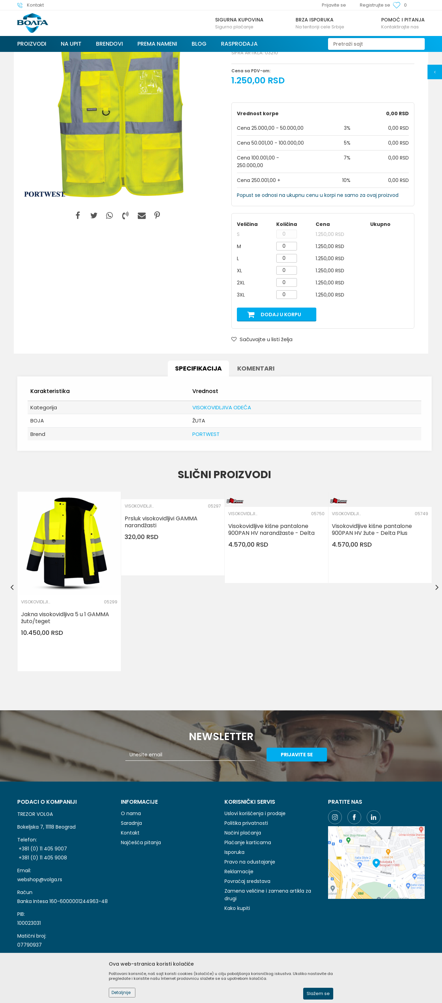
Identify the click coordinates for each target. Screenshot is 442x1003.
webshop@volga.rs (39, 931)
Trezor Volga (30, 56)
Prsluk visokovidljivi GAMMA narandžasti (161, 574)
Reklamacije (238, 923)
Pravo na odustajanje (249, 913)
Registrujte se (375, 5)
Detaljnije (121, 992)
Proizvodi (58, 56)
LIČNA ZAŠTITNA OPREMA (97, 56)
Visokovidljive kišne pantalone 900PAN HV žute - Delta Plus (372, 582)
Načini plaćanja (242, 884)
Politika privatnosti (246, 875)
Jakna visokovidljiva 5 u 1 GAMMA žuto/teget (65, 670)
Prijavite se (297, 806)
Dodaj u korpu (281, 366)
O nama (131, 865)
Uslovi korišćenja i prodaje (255, 865)
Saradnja (131, 875)
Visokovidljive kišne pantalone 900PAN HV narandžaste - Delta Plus (271, 585)
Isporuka (234, 904)
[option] (119, 159)
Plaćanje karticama (247, 894)
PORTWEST (206, 486)
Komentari (256, 420)
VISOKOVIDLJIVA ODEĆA (207, 56)
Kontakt (130, 884)
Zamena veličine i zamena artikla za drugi (267, 946)
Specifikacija (198, 420)
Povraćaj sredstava (247, 933)
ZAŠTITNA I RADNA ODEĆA (152, 56)
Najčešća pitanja (141, 894)
